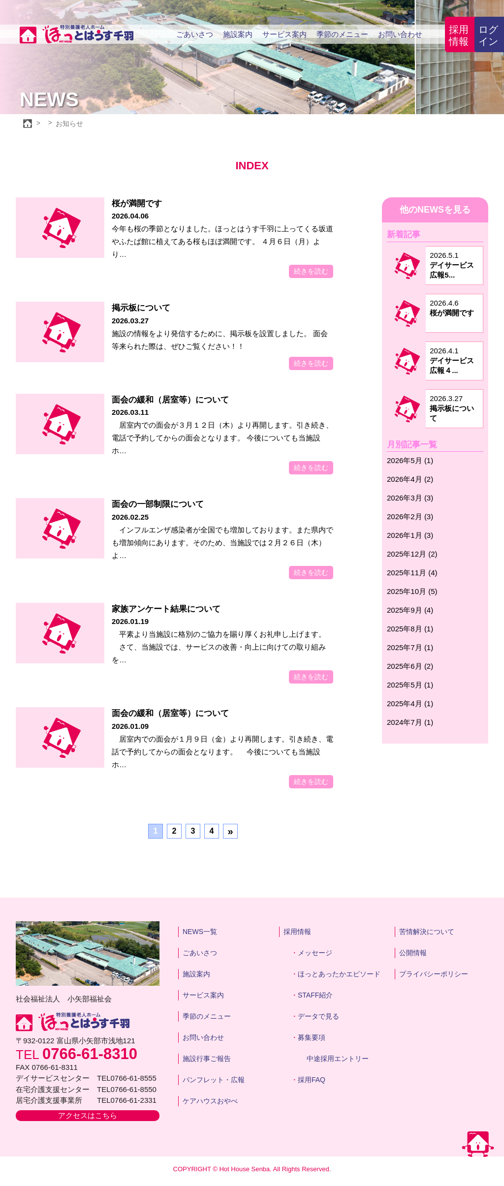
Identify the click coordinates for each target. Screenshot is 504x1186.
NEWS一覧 (200, 932)
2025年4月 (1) (410, 703)
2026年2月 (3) (410, 516)
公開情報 (413, 953)
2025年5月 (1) (410, 685)
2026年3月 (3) (410, 498)
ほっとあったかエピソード (339, 974)
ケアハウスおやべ (210, 1101)
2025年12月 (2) (412, 554)
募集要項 (311, 1037)
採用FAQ (311, 1080)
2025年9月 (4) (410, 610)
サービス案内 (284, 34)
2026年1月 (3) (410, 535)
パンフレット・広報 (214, 1080)
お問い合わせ (400, 34)
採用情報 (459, 35)
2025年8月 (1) (410, 628)
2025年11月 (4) (412, 572)
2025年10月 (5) (412, 591)
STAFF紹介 (315, 995)
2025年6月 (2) (410, 666)
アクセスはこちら (87, 1115)
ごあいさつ (194, 34)
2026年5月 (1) (410, 460)
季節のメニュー (342, 34)
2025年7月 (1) (410, 647)
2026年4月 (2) (410, 479)
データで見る (318, 1016)
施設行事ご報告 (207, 1058)
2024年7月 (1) (410, 722)
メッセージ (315, 953)
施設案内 (237, 34)
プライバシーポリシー (433, 974)
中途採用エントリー (338, 1058)
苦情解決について (426, 932)
